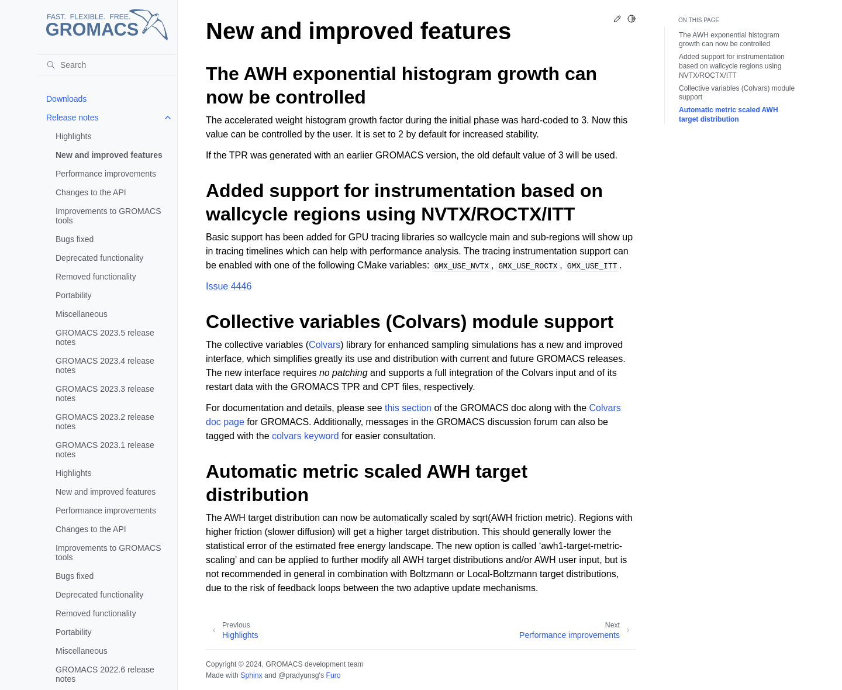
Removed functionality (96, 276)
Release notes (72, 117)
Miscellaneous (82, 314)
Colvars (324, 345)
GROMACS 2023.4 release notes (105, 365)
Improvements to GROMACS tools (108, 215)
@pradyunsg (298, 675)
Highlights (73, 136)
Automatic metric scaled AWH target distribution (728, 114)
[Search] (107, 64)
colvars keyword (305, 436)
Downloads (66, 99)
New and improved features (109, 155)
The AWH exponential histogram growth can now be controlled (729, 40)
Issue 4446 (228, 286)
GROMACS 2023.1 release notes (105, 449)
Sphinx (251, 675)
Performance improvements (106, 173)
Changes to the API (91, 192)
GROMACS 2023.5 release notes (105, 337)
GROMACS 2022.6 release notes (105, 674)
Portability (73, 295)
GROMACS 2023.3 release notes (105, 393)
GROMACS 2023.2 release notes (105, 421)
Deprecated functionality (99, 258)
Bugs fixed (75, 239)
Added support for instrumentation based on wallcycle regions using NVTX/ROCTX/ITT (732, 66)
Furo (333, 675)
